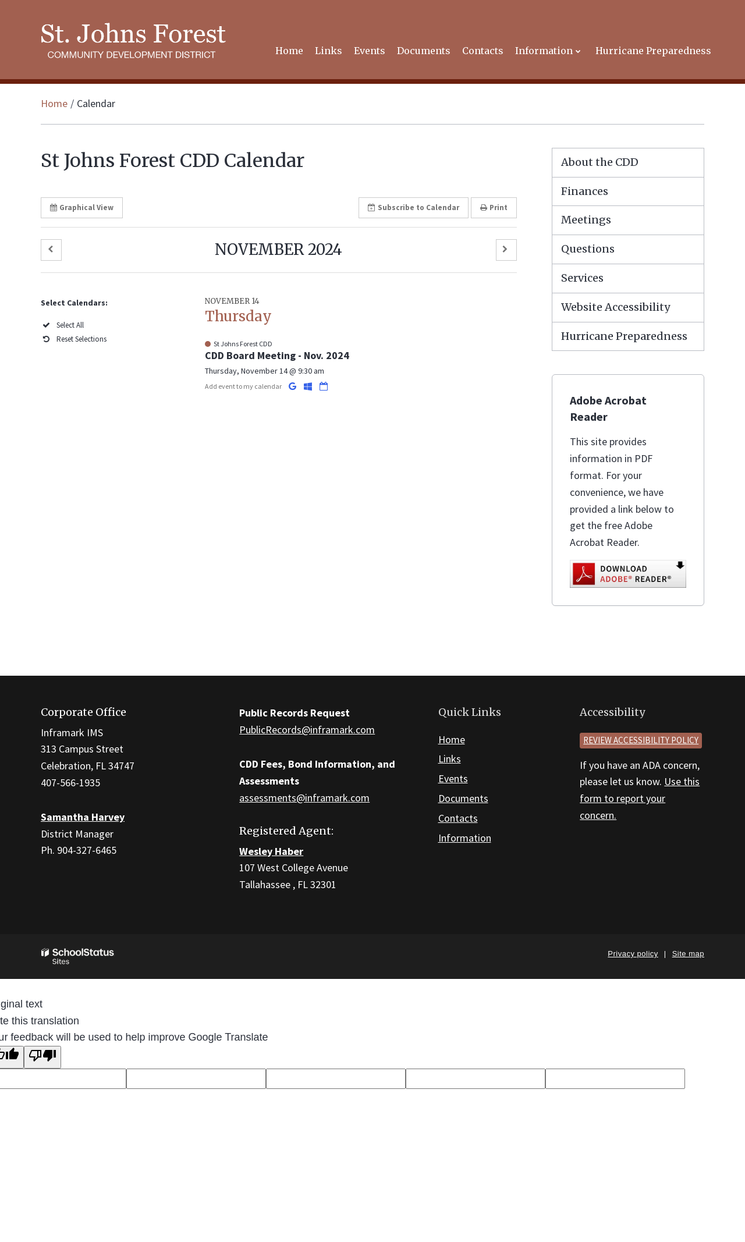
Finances (584, 191)
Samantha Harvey (83, 817)
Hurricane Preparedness (624, 336)
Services (582, 278)
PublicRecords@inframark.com (307, 729)
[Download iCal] (324, 386)
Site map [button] (688, 953)
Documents (463, 798)
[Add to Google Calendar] (293, 386)
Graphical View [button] (81, 207)
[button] (51, 250)
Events (453, 778)
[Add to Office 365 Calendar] (309, 386)
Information (464, 837)
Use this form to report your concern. (640, 798)
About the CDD (599, 162)
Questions (588, 249)
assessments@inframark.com (304, 797)
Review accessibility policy (640, 740)
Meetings (586, 219)
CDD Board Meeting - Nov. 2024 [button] (277, 355)
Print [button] (494, 207)
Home (54, 103)
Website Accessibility (615, 307)
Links (449, 758)
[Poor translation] (42, 1057)
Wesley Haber (271, 851)
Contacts (458, 818)
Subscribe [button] (413, 207)
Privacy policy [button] (633, 953)
